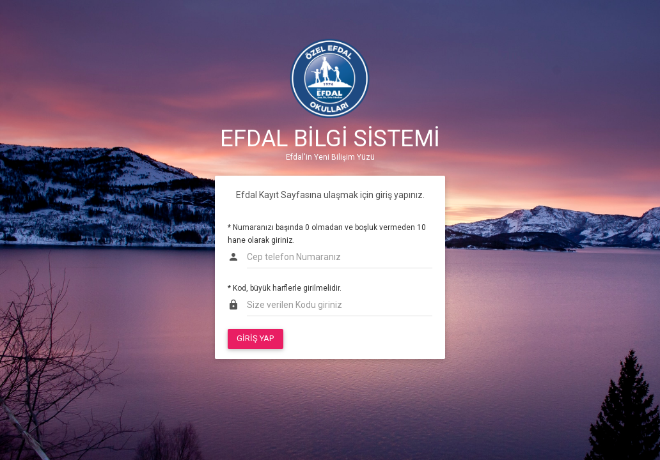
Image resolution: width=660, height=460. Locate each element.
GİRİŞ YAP (255, 338)
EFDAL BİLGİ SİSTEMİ (330, 138)
